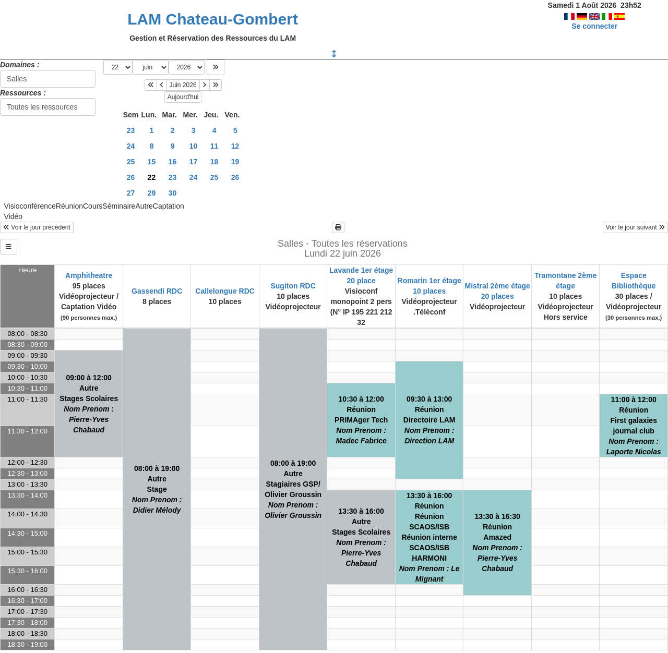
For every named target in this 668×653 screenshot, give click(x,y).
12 (235, 146)
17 (193, 162)
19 (235, 162)
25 (131, 162)
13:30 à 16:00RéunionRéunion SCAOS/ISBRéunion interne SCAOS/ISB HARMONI (429, 537)
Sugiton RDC (292, 286)
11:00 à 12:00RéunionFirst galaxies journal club (633, 425)
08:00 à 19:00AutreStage (157, 489)
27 (131, 193)
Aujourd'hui (183, 97)
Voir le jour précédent (36, 227)
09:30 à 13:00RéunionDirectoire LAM (429, 420)
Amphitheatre (88, 275)
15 (152, 162)
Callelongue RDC (225, 291)
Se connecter (594, 26)
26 (131, 177)
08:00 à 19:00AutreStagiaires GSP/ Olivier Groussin (293, 489)
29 (152, 193)
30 (173, 193)
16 (173, 162)
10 (193, 146)
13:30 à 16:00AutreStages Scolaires (361, 537)
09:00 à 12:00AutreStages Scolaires (88, 403)
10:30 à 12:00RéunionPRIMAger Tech (361, 420)
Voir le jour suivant (635, 227)
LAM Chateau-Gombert (212, 19)
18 (214, 162)
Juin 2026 (183, 85)
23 (131, 130)
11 (214, 146)
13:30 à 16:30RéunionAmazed (497, 542)
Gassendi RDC (157, 291)
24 (131, 146)
